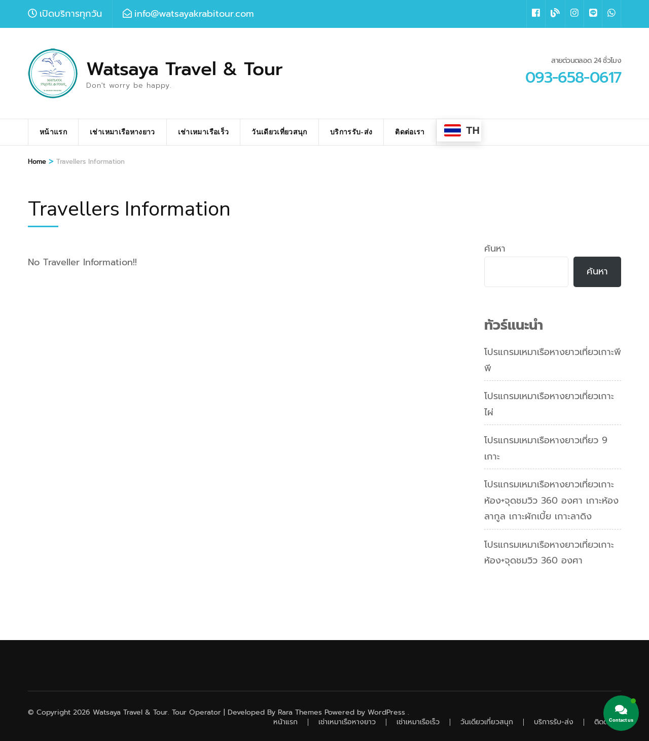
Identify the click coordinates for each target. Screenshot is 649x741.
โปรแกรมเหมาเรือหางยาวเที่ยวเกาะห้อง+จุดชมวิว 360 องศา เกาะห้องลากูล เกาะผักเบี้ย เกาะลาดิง (551, 500)
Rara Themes (300, 712)
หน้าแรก (53, 132)
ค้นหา (495, 248)
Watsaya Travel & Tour (184, 69)
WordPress (386, 712)
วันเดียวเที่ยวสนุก (279, 132)
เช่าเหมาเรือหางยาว (122, 132)
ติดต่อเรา (409, 132)
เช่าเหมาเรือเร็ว (203, 132)
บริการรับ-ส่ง (351, 132)
